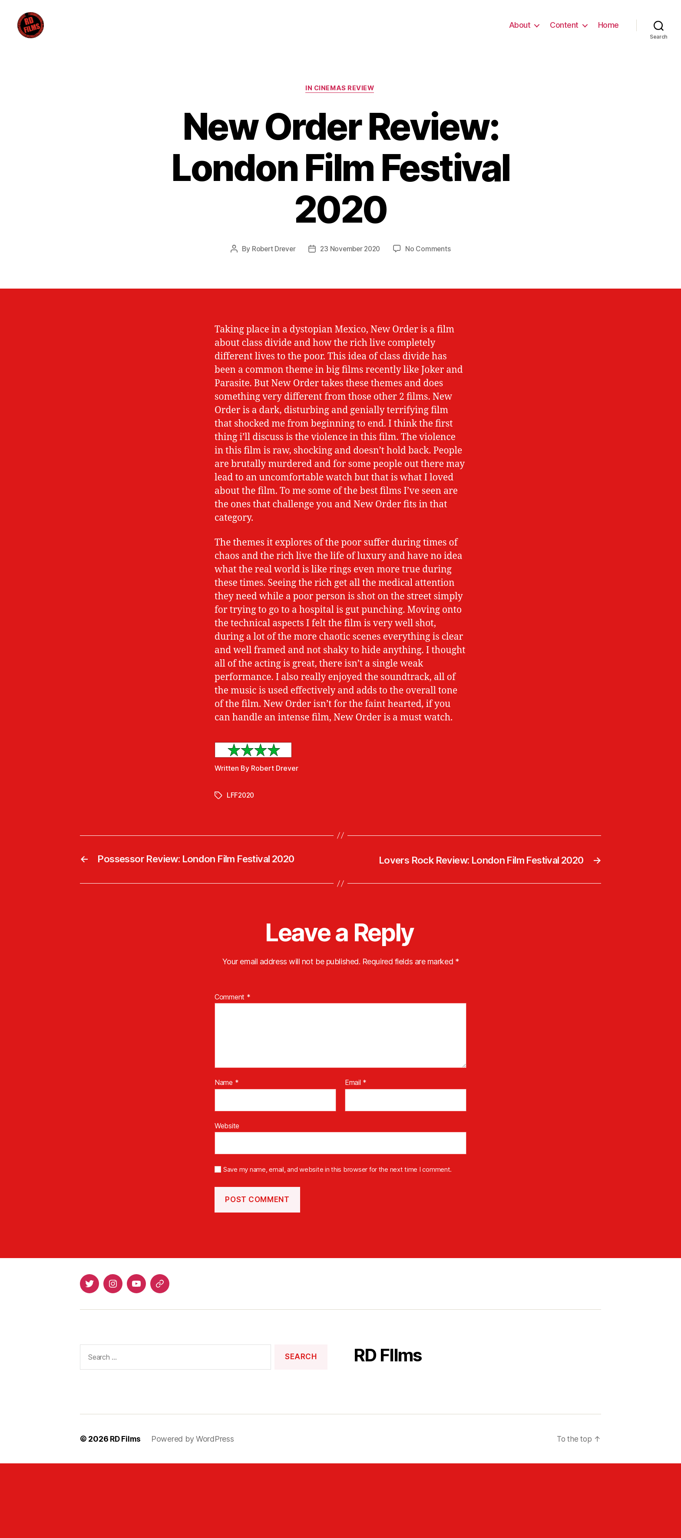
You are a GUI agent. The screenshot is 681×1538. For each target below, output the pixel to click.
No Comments (430, 262)
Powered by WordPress (193, 1452)
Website (227, 1139)
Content (564, 31)
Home (608, 31)
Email (356, 1096)
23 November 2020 (351, 262)
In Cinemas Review (340, 102)
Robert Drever (272, 262)
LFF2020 (241, 809)
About (520, 31)
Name (226, 1096)
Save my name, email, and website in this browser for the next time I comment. (337, 1183)
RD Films (126, 1452)
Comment (233, 1010)
